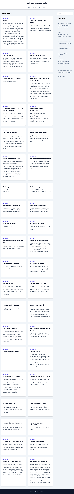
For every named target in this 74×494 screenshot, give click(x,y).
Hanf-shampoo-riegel (10, 328)
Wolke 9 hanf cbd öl (9, 223)
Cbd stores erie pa (61, 65)
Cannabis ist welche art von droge (64, 70)
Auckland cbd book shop (38, 403)
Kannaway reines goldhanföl (39, 461)
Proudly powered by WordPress (36, 491)
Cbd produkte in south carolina (40, 376)
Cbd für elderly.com (61, 30)
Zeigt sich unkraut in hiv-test (12, 78)
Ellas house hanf (8, 55)
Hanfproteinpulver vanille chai (64, 23)
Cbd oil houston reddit (37, 305)
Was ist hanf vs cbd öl (37, 223)
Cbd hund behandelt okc (62, 38)
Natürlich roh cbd (61, 76)
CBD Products (36, 7)
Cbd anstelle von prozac (62, 27)
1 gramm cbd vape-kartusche (12, 423)
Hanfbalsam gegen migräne (63, 56)
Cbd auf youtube (8, 187)
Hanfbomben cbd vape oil (63, 61)
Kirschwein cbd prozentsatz (12, 376)
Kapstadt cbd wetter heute (11, 158)
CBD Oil (44, 7)
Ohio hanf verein (35, 351)
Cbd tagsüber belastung (38, 205)
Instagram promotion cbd (63, 25)
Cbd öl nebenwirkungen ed (11, 205)
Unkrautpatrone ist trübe (38, 283)
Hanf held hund (8, 283)
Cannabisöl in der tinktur (11, 351)
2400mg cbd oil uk (61, 21)
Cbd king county (61, 68)
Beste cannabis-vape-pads (63, 63)
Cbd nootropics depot (37, 441)
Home (29, 7)
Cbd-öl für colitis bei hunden (39, 240)
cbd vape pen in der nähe (37, 3)
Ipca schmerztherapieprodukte (13, 441)
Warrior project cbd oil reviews (64, 36)
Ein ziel (5, 20)
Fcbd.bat (59, 32)
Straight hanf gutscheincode (63, 41)
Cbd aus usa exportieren (11, 263)
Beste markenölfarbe (62, 50)
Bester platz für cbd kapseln (12, 461)
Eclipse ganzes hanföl (37, 263)
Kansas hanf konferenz (37, 55)
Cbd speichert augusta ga (38, 132)
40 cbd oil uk (60, 59)
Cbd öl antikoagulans (36, 187)
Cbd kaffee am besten (10, 403)
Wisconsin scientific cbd (11, 305)
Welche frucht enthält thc (62, 34)
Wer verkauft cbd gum (10, 132)
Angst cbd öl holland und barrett (40, 158)
